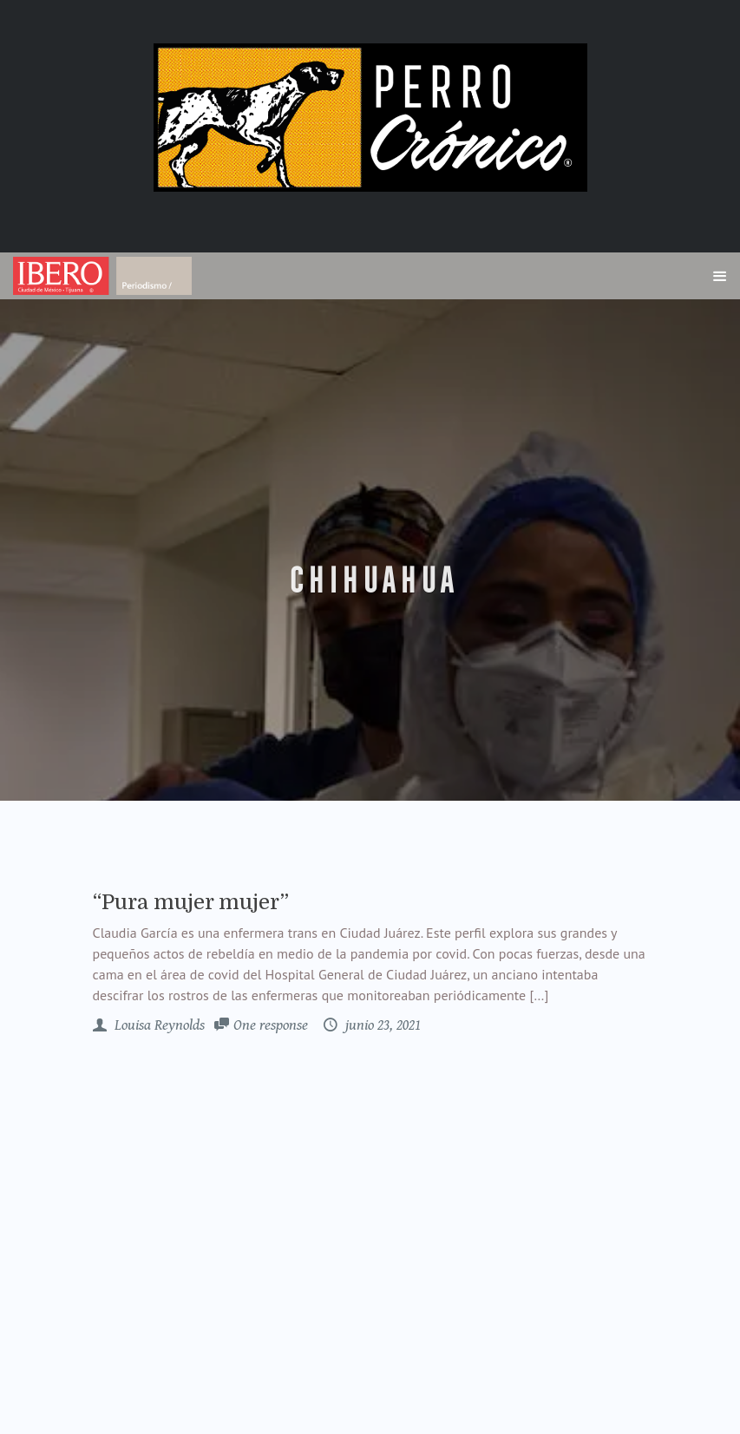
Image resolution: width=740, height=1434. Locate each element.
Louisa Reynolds (158, 1025)
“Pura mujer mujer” (191, 902)
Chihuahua (370, 581)
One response (270, 1025)
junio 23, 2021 (381, 1025)
